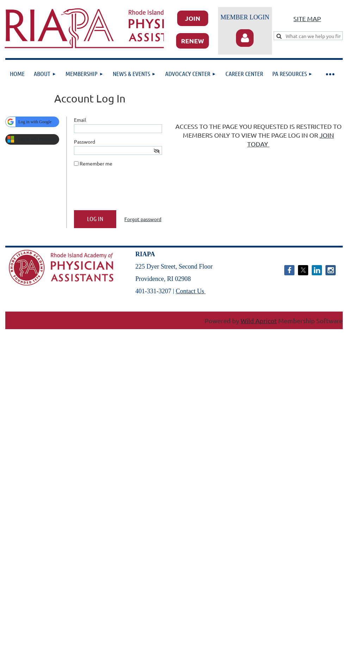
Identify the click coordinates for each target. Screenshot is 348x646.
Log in (245, 38)
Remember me (96, 163)
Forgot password (142, 219)
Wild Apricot (259, 320)
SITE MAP (307, 18)
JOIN (192, 18)
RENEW (192, 41)
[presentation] (127, 191)
